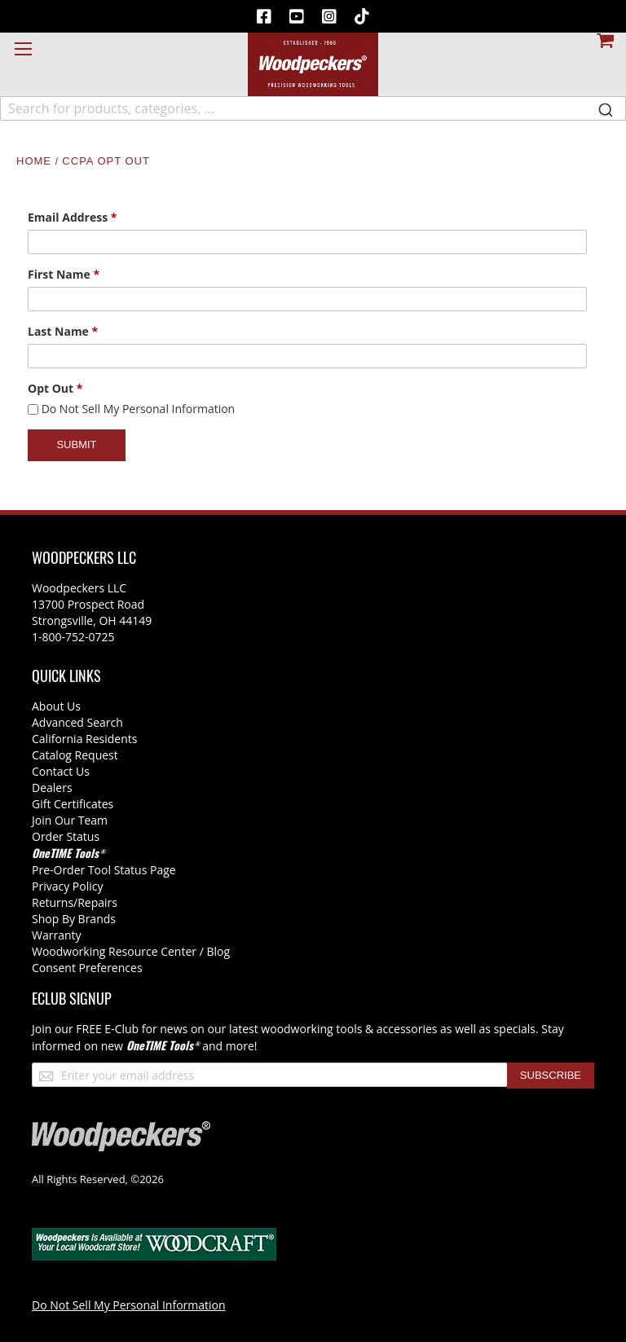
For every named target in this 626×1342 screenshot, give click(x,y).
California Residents (84, 738)
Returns (52, 902)
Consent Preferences (87, 967)
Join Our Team (70, 820)
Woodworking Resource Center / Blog (131, 951)
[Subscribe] (550, 1076)
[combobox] (313, 108)
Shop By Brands (74, 918)
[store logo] (313, 64)
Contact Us (61, 771)
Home (35, 161)
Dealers (52, 787)
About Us (56, 706)
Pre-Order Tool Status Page (104, 870)
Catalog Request (75, 755)
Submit (76, 444)
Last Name (63, 331)
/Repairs (95, 902)
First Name (63, 274)
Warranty (57, 935)
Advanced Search (77, 722)
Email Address (72, 217)
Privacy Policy (67, 886)
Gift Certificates (72, 804)
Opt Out (55, 388)
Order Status (65, 836)
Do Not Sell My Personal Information (139, 408)
